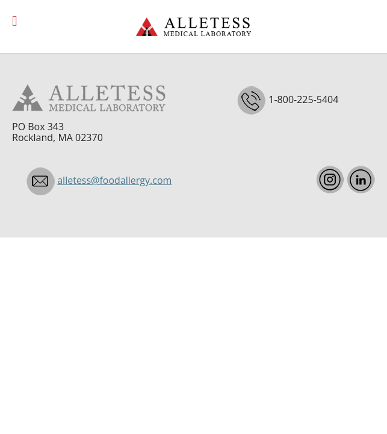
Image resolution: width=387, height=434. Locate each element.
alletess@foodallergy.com (114, 180)
